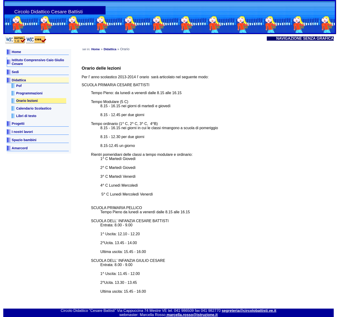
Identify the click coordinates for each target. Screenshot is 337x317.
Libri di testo (26, 116)
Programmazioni (29, 93)
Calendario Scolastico (33, 108)
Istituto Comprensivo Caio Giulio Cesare (38, 62)
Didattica (19, 80)
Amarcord (20, 148)
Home (16, 52)
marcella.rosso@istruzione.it (191, 315)
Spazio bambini (24, 140)
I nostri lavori (22, 132)
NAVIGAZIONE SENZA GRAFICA (304, 38)
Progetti (18, 123)
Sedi (16, 72)
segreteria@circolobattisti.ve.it (249, 311)
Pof (19, 86)
